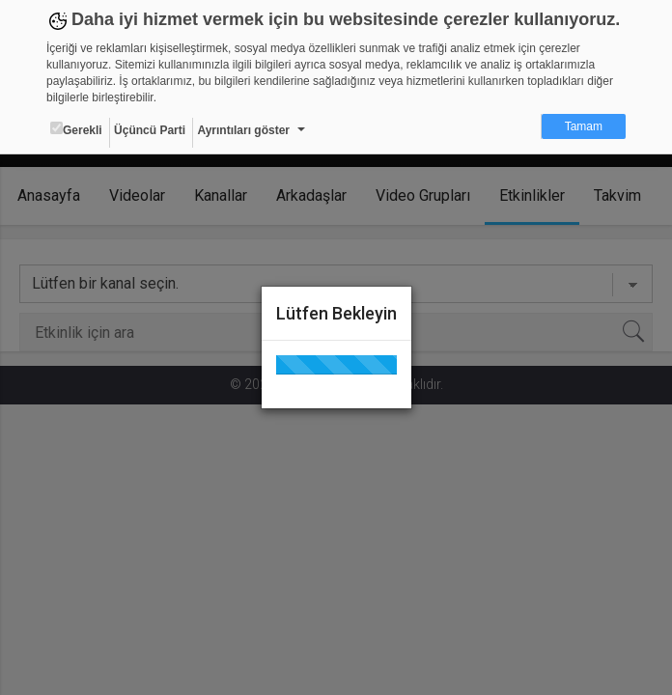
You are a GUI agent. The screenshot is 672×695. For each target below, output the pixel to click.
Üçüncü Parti (149, 130)
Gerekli (76, 129)
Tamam (583, 126)
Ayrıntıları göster (243, 130)
